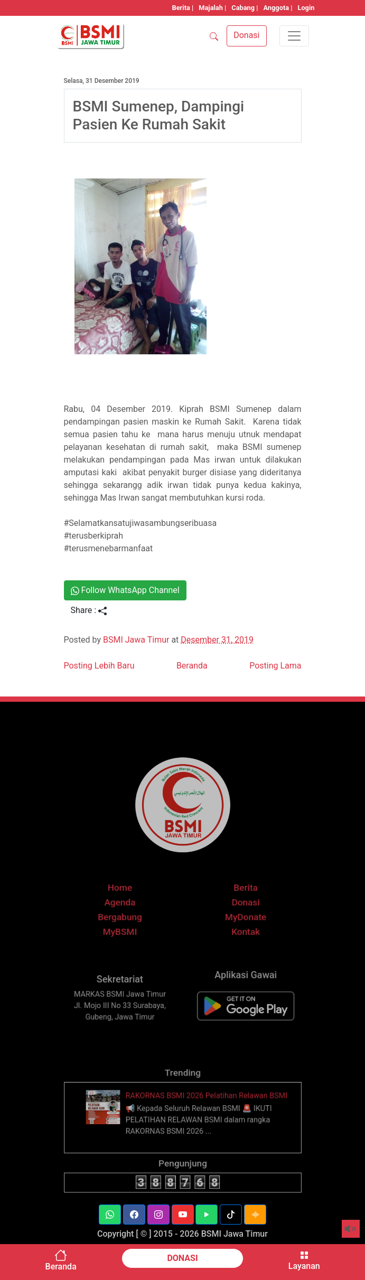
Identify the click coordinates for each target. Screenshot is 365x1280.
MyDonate (237, 932)
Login (305, 8)
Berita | (183, 8)
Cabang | (244, 8)
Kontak (236, 944)
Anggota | (277, 8)
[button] (110, 1214)
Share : (89, 610)
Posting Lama (275, 666)
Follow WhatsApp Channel (125, 590)
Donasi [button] (246, 35)
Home (127, 906)
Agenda (128, 919)
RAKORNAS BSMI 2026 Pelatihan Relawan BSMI (203, 1116)
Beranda (192, 666)
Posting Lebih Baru (99, 666)
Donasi (237, 919)
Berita (237, 906)
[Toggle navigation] (294, 35)
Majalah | (212, 8)
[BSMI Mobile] (237, 1021)
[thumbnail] (115, 1126)
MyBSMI (128, 944)
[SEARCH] (214, 35)
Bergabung (128, 932)
